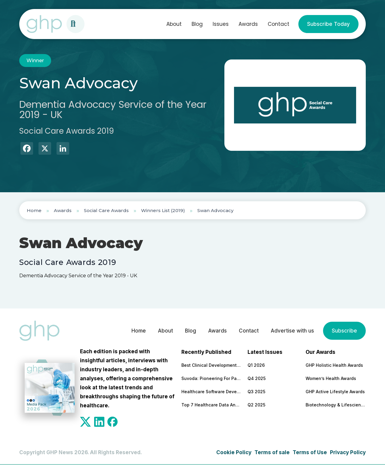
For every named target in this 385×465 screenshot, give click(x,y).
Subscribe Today (328, 24)
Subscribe (344, 331)
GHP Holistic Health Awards (334, 365)
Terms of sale (272, 452)
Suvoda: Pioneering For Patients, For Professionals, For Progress (211, 378)
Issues (221, 24)
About (174, 24)
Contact (278, 24)
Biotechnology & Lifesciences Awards (336, 404)
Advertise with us (292, 331)
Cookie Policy (233, 452)
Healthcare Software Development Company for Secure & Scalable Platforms (211, 391)
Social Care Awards (106, 210)
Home (34, 210)
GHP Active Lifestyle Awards (335, 391)
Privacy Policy (348, 452)
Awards (248, 24)
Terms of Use (310, 452)
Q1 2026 (256, 365)
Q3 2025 (256, 391)
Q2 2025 (256, 404)
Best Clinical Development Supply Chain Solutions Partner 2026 (211, 365)
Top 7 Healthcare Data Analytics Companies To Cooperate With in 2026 (211, 404)
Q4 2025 (257, 378)
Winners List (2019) (163, 210)
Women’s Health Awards (331, 378)
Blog (197, 24)
